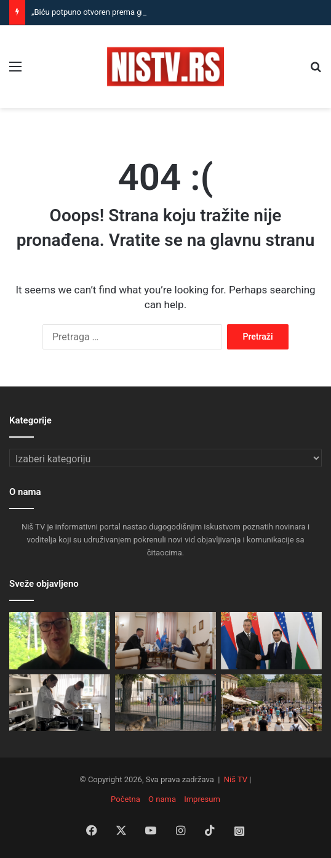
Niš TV (235, 779)
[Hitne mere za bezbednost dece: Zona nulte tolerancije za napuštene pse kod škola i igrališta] (165, 703)
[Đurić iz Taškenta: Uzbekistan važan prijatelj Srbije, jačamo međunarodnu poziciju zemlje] (271, 640)
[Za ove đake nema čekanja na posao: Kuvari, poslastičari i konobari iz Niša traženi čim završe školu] (59, 703)
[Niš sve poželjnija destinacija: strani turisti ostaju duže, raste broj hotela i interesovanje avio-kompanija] (271, 703)
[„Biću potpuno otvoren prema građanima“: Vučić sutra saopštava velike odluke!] (59, 640)
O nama (162, 799)
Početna (125, 799)
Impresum (202, 799)
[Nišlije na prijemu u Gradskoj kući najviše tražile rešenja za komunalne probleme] (165, 640)
